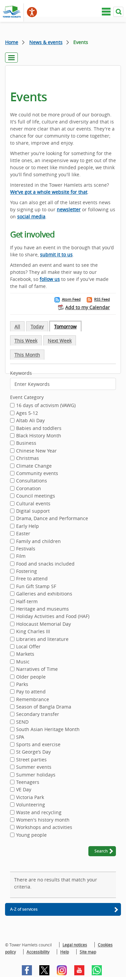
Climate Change (34, 466)
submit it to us (56, 254)
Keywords (21, 373)
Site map (88, 951)
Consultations (31, 481)
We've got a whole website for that (48, 192)
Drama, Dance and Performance (52, 518)
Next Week (60, 340)
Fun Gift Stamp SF (36, 586)
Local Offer (28, 647)
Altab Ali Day (30, 421)
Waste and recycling (38, 813)
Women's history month (43, 820)
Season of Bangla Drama (43, 707)
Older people (31, 677)
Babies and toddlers (38, 428)
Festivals (25, 549)
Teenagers (27, 782)
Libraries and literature (42, 639)
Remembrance (32, 699)
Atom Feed (71, 299)
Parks (22, 684)
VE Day (23, 790)
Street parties (31, 760)
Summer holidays (35, 775)
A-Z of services (24, 909)
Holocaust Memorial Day (43, 624)
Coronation (28, 489)
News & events (45, 42)
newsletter (69, 209)
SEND (22, 722)
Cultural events (33, 504)
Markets (25, 654)
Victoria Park (30, 797)
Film (21, 556)
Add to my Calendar (87, 307)
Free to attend (32, 579)
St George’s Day (33, 752)
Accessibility (38, 951)
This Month (27, 355)
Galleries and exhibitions (44, 594)
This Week (25, 340)
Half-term (27, 602)
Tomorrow (65, 326)
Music (23, 662)
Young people (31, 835)
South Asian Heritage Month (48, 729)
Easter (23, 534)
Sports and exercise (38, 745)
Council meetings (35, 496)
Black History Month (38, 436)
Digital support (33, 511)
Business (26, 443)
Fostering (26, 571)
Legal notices (74, 944)
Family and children (38, 541)
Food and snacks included (45, 564)
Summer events (33, 767)
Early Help (27, 526)
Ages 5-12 (27, 413)
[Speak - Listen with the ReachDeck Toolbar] (32, 12)
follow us (50, 279)
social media (31, 216)
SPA (20, 737)
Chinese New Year (36, 451)
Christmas (27, 458)
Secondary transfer (37, 714)
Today (37, 326)
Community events (37, 473)
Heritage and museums (42, 609)
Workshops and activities (44, 827)
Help (64, 951)
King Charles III (33, 632)
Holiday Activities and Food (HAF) (52, 616)
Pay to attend (31, 692)
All (17, 326)
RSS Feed (102, 299)
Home (11, 42)
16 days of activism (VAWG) (46, 405)
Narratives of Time (37, 669)
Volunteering (30, 805)
